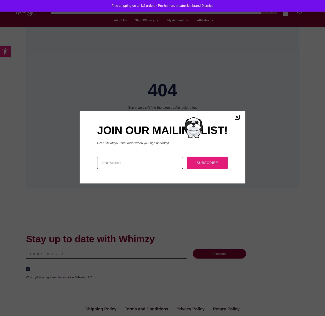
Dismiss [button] (207, 6)
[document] (162, 158)
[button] (237, 117)
